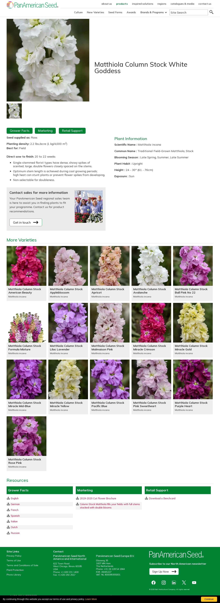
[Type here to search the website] (189, 12)
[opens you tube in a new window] (195, 582)
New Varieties (95, 12)
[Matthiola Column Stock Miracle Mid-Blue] (26, 387)
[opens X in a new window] (185, 582)
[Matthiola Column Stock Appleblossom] (68, 273)
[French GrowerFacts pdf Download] (40, 510)
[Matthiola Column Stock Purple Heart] (193, 387)
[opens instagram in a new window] (164, 582)
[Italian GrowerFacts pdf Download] (40, 521)
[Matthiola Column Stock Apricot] (110, 273)
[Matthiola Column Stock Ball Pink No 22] (193, 273)
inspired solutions (142, 3)
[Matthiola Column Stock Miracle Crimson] (151, 330)
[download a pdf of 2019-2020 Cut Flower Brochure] (109, 498)
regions (161, 3)
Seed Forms (115, 12)
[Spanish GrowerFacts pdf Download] (40, 516)
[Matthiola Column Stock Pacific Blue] (110, 387)
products (122, 3)
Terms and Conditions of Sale (22, 565)
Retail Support (72, 131)
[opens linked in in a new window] (175, 582)
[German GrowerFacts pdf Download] (40, 504)
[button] (154, 12)
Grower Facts (19, 131)
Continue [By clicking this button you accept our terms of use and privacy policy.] (209, 599)
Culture (78, 12)
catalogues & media (182, 3)
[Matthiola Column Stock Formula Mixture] (26, 330)
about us (107, 3)
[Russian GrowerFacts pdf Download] (40, 533)
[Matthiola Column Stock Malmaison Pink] (110, 330)
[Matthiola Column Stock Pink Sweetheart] (151, 387)
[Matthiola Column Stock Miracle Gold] (193, 330)
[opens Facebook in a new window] (154, 582)
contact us (204, 3)
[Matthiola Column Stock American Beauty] (26, 273)
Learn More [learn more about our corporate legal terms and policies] (91, 599)
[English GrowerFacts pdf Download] (40, 498)
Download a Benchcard (160, 498)
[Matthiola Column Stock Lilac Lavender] (68, 330)
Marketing (45, 131)
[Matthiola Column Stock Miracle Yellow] (68, 387)
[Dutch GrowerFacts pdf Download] (40, 527)
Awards (131, 12)
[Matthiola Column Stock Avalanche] (151, 273)
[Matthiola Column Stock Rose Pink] (26, 443)
